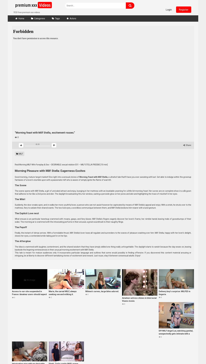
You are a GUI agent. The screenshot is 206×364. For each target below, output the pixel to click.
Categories (39, 18)
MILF (19, 154)
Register (183, 9)
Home (21, 18)
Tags (57, 18)
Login (169, 9)
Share (187, 145)
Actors (73, 18)
